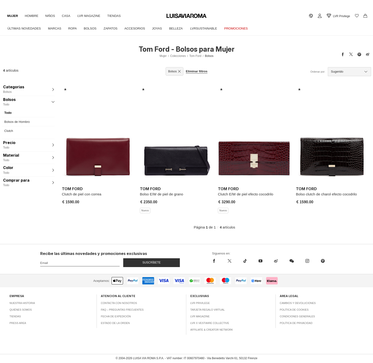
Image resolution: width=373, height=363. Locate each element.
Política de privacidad (296, 323)
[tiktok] (245, 261)
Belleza (179, 28)
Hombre (32, 16)
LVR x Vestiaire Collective (209, 323)
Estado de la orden (115, 323)
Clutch (8, 131)
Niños (51, 16)
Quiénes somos (21, 309)
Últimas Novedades (24, 28)
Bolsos (91, 28)
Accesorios (137, 28)
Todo (8, 112)
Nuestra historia (22, 303)
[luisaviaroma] (186, 16)
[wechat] (291, 261)
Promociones (240, 28)
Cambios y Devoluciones (298, 303)
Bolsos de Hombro (17, 122)
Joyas (160, 28)
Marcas (55, 28)
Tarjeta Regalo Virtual (207, 309)
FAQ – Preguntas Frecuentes (122, 309)
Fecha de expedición (116, 316)
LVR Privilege (200, 303)
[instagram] (307, 261)
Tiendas (116, 16)
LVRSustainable (207, 28)
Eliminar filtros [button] (196, 71)
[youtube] (260, 261)
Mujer (12, 16)
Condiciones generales (297, 316)
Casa (67, 16)
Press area (18, 323)
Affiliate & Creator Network (211, 329)
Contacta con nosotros (119, 303)
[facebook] (217, 261)
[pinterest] (322, 261)
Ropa (73, 28)
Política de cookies (294, 309)
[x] (229, 261)
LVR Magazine (90, 16)
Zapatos (112, 28)
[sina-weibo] (276, 261)
